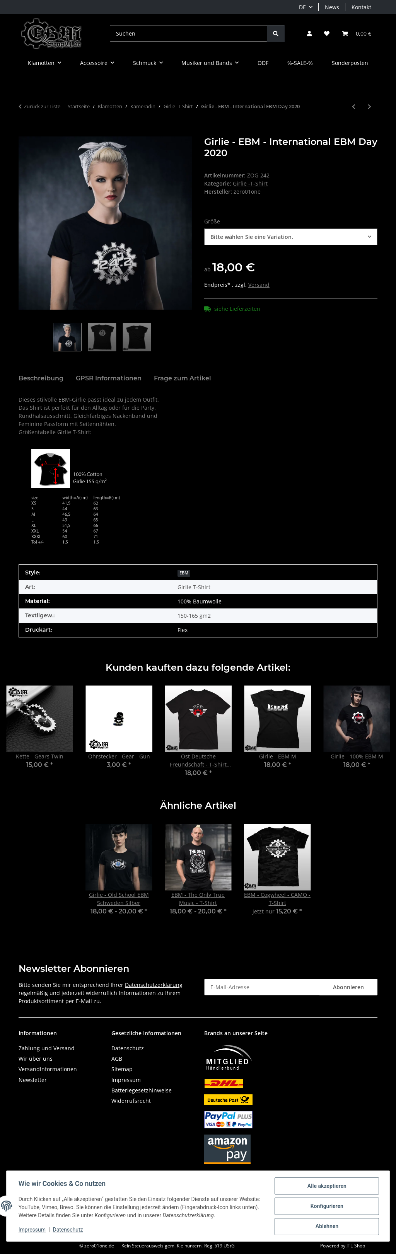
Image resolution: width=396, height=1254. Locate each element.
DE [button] (302, 7)
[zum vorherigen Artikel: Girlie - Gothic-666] (354, 106)
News (332, 7)
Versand (259, 284)
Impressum (32, 1230)
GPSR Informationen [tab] (109, 378)
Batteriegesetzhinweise (141, 1090)
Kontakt (361, 7)
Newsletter (33, 1080)
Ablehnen (326, 1226)
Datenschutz (68, 1230)
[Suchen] (188, 33)
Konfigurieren (326, 1206)
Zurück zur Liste (42, 106)
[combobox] (290, 236)
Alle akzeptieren (326, 1186)
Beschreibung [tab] (41, 378)
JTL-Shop (355, 1245)
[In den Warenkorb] (25, 132)
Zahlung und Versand (47, 1048)
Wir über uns (36, 1058)
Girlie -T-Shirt (250, 183)
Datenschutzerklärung (154, 984)
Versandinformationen (48, 1069)
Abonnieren (348, 987)
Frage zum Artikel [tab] (182, 378)
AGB (116, 1058)
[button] (309, 33)
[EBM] (184, 572)
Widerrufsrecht (131, 1100)
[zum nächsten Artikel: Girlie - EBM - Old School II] (369, 106)
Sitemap (122, 1069)
